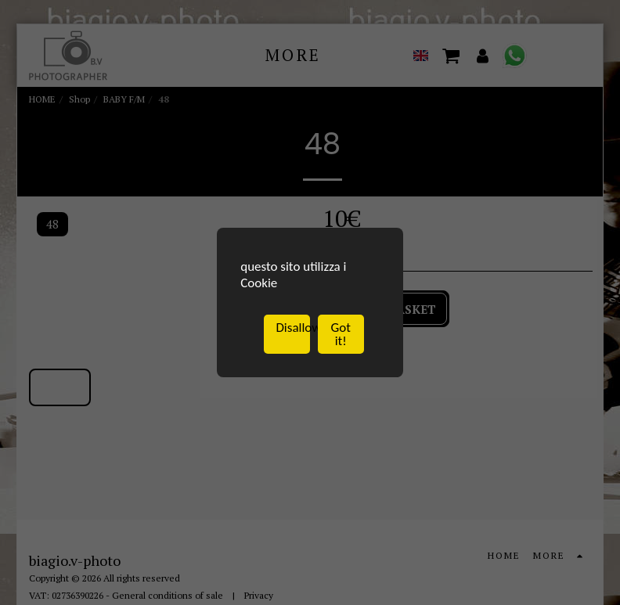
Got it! (341, 335)
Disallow (293, 328)
